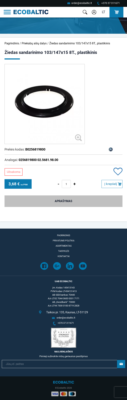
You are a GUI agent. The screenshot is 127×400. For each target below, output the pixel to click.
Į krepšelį (110, 184)
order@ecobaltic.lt (81, 3)
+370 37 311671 (110, 3)
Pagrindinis (12, 43)
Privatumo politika (63, 240)
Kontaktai (64, 256)
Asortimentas (64, 246)
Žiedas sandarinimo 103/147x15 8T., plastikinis (79, 43)
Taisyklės (63, 251)
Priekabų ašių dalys (34, 43)
